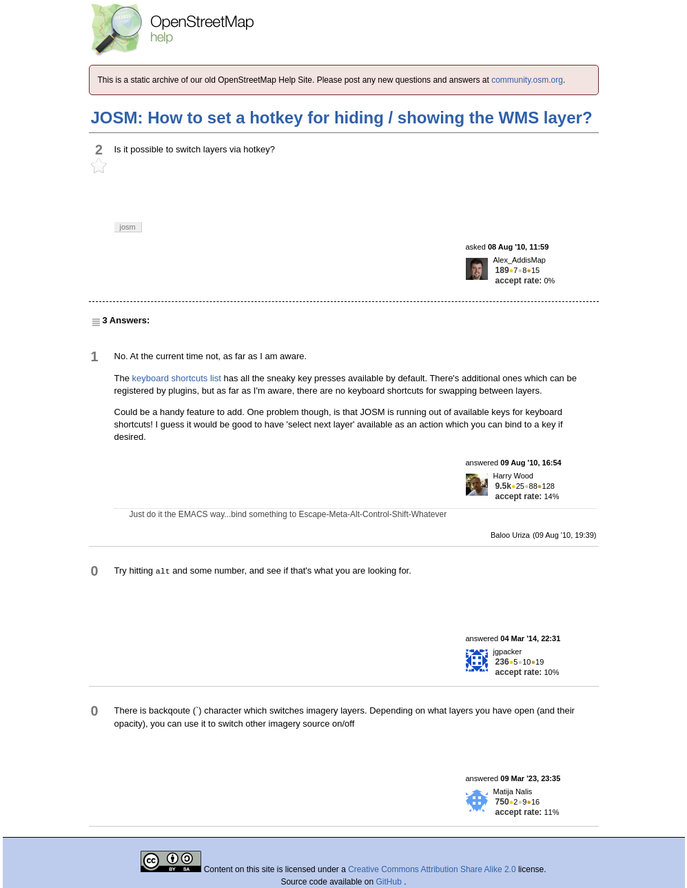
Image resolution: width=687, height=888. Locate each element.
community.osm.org (527, 80)
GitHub (390, 882)
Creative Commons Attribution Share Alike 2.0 (431, 869)
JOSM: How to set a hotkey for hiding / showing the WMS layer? (342, 117)
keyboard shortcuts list (176, 378)
